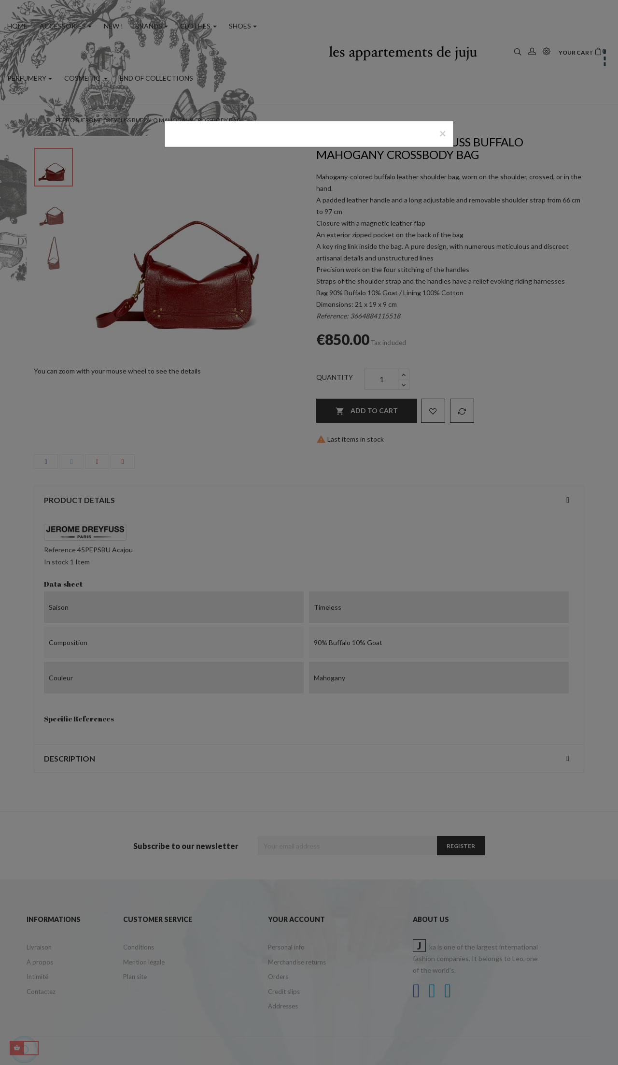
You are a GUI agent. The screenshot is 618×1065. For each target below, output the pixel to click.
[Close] (442, 133)
